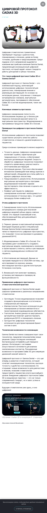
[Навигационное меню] (43, 4)
